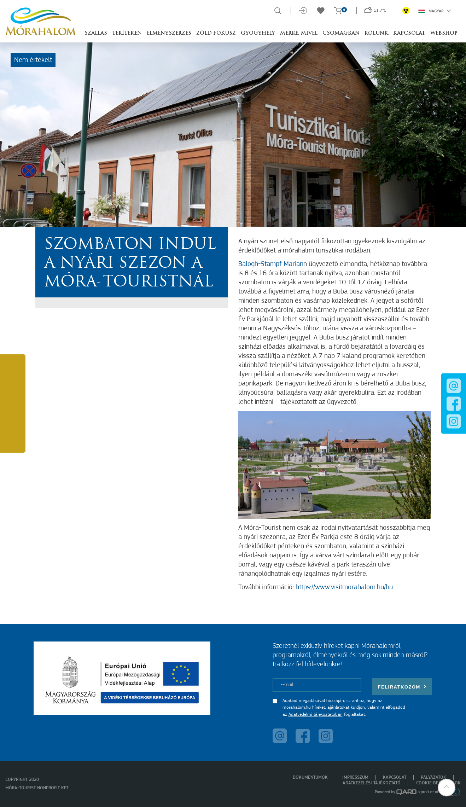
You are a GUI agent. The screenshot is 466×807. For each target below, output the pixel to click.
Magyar (434, 10)
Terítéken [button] (127, 33)
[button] (446, 787)
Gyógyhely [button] (258, 33)
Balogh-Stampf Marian (270, 264)
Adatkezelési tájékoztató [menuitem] (372, 783)
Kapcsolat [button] (409, 33)
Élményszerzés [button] (169, 33)
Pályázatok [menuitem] (433, 777)
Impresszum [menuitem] (355, 777)
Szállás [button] (96, 33)
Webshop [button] (444, 33)
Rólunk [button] (376, 33)
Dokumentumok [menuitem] (310, 777)
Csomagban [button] (341, 33)
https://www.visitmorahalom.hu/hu (344, 587)
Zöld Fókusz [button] (216, 33)
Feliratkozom (402, 687)
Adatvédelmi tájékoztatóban (316, 714)
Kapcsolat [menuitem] (394, 777)
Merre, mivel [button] (299, 33)
